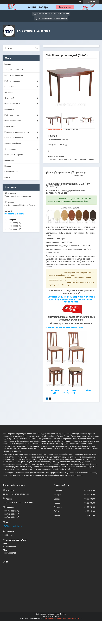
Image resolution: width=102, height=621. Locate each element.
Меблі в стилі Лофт (12, 115)
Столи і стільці (10, 87)
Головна (7, 64)
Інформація (9, 160)
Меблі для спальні (12, 81)
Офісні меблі (9, 92)
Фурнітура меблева (12, 143)
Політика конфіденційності (73, 618)
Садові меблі (9, 126)
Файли (7, 177)
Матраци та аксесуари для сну (17, 132)
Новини (7, 166)
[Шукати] (36, 48)
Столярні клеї (10, 149)
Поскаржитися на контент (52, 618)
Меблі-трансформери (13, 75)
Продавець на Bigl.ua (51, 616)
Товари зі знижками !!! (13, 70)
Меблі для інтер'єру (12, 121)
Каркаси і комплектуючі (14, 138)
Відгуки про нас (10, 172)
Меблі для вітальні (12, 104)
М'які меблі (9, 109)
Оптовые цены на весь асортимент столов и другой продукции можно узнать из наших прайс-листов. (71, 299)
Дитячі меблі (9, 98)
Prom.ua (63, 614)
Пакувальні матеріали (13, 155)
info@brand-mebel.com (14, 214)
